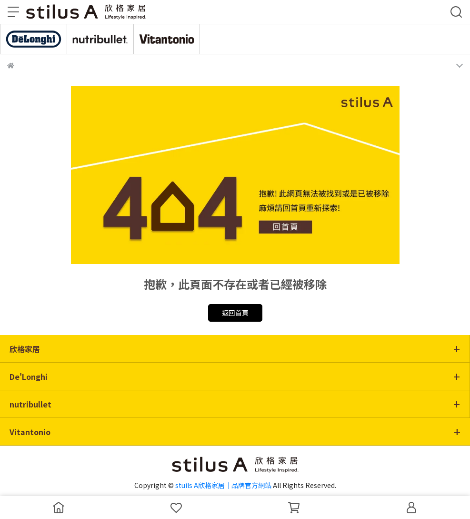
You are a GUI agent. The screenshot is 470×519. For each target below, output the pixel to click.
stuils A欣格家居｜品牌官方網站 (223, 485)
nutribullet (30, 404)
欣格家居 (25, 349)
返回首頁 (235, 312)
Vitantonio (30, 432)
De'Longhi (29, 376)
